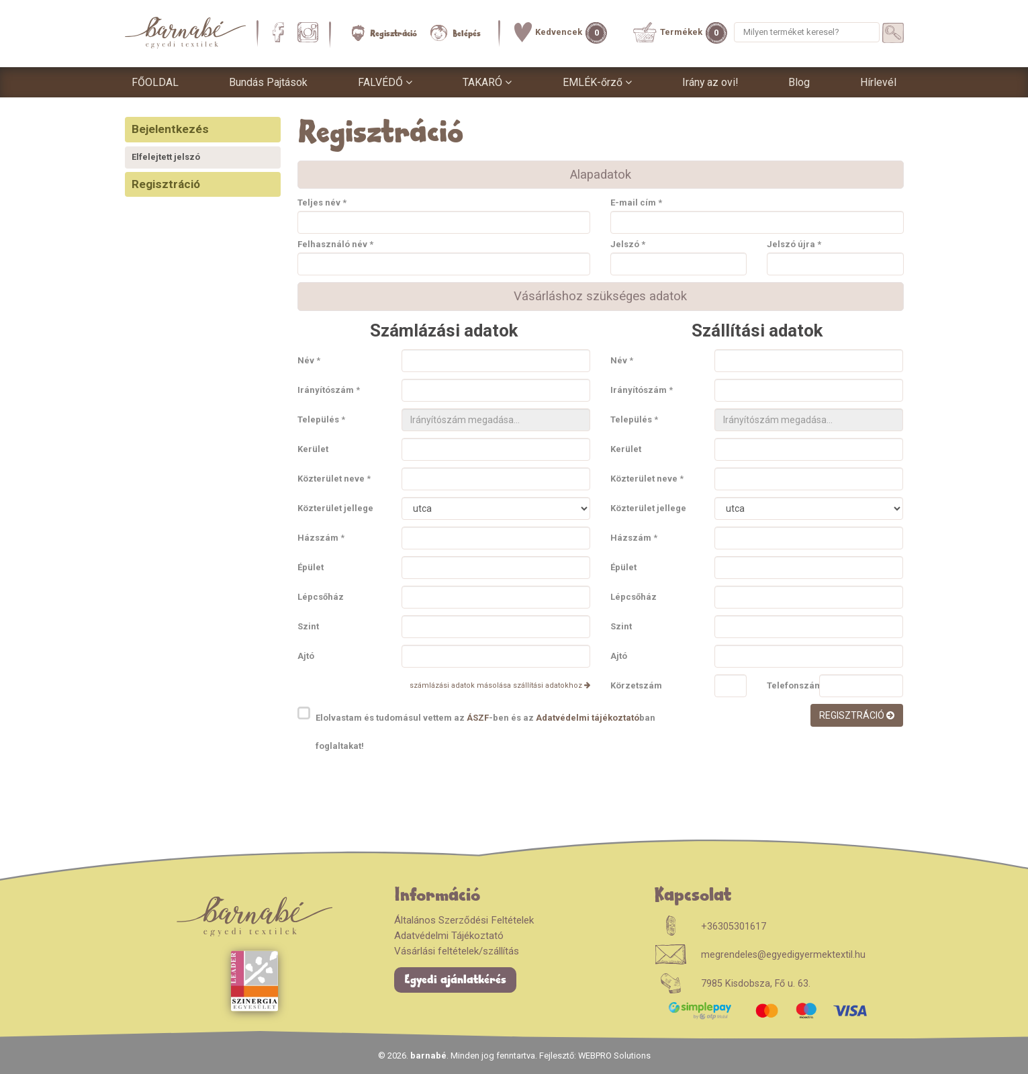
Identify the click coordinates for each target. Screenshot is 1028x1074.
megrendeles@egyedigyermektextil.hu (783, 954)
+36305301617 (733, 926)
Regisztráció (384, 33)
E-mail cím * (636, 203)
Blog (799, 82)
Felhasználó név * (335, 244)
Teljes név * (321, 203)
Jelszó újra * (794, 244)
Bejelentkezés (170, 129)
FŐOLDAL (155, 82)
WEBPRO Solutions (614, 1055)
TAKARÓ (487, 82)
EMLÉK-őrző (597, 82)
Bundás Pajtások (268, 82)
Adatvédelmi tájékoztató (587, 718)
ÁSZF (478, 718)
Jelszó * (627, 244)
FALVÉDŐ (385, 82)
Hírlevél (878, 82)
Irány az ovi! (710, 82)
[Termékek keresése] (893, 33)
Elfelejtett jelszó (166, 157)
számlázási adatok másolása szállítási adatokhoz (500, 685)
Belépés (455, 33)
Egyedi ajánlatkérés (455, 979)
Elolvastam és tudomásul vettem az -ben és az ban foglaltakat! (485, 732)
